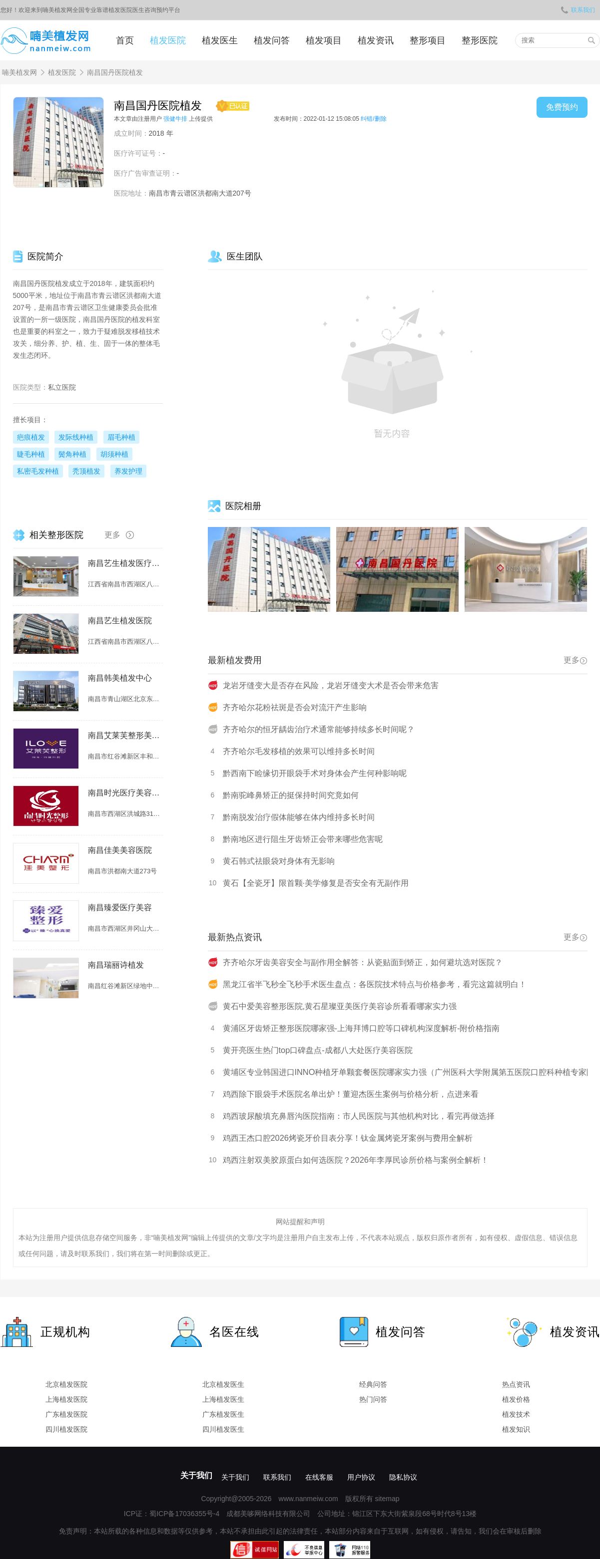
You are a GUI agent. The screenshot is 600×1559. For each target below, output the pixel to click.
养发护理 (128, 471)
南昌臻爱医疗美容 (120, 907)
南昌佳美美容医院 (120, 850)
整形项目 (428, 40)
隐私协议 (403, 1477)
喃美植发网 (19, 72)
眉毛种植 (121, 437)
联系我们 (578, 9)
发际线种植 (75, 437)
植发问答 (272, 40)
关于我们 (196, 1475)
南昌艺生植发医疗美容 (125, 563)
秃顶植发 (86, 471)
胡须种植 (114, 454)
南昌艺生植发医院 (120, 620)
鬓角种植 (72, 454)
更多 (576, 660)
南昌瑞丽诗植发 (116, 965)
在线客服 (319, 1477)
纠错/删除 (373, 118)
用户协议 (361, 1477)
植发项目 (324, 40)
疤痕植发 (31, 437)
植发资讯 (376, 40)
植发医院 (168, 40)
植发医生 (220, 40)
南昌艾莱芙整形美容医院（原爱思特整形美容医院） (125, 735)
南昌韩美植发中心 (120, 678)
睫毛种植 (31, 454)
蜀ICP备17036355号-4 (184, 1514)
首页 (125, 40)
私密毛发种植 (38, 471)
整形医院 (480, 40)
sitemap (387, 1499)
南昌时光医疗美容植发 (125, 792)
